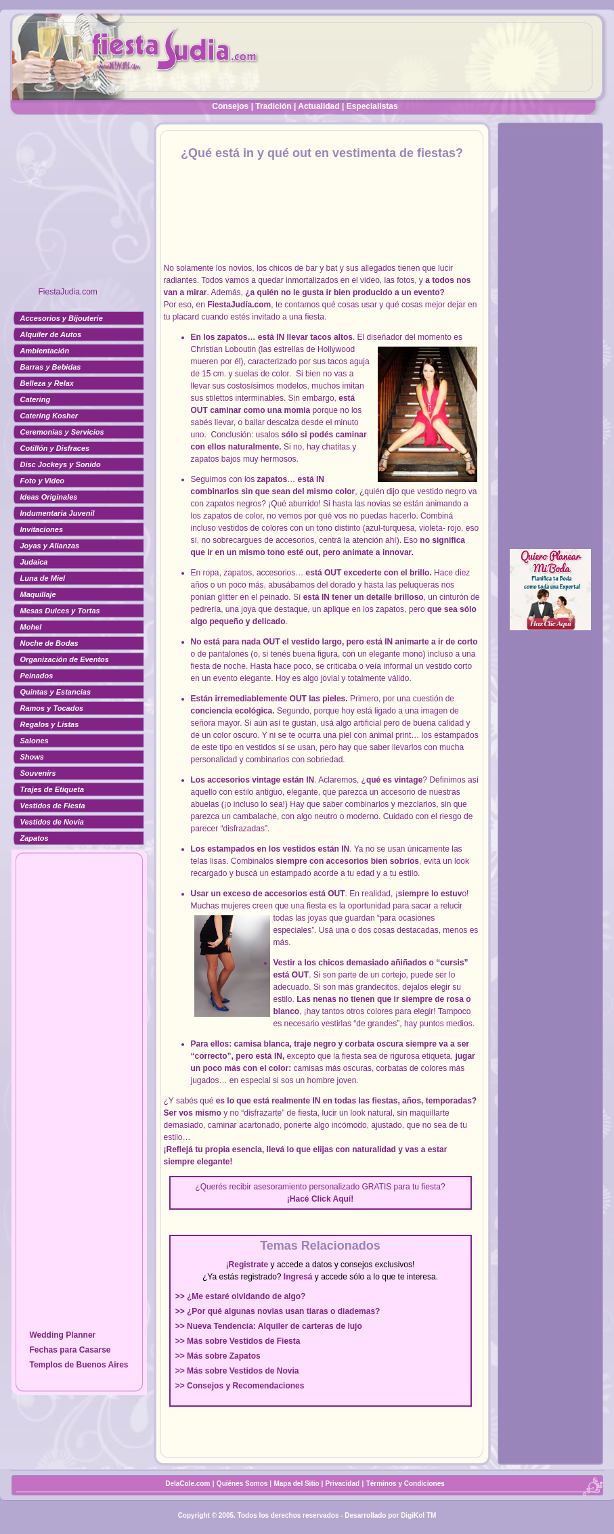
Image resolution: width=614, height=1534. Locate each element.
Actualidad (318, 106)
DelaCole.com (187, 1483)
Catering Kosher (49, 416)
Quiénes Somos (243, 1483)
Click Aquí (331, 1199)
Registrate (249, 1264)
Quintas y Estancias (55, 692)
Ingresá (298, 1276)
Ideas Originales (49, 497)
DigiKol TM (418, 1515)
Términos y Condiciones (405, 1483)
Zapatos (34, 838)
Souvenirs (38, 773)
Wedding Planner (62, 1335)
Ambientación (45, 351)
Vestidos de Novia (52, 822)
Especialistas (372, 106)
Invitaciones (42, 529)
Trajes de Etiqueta (52, 789)
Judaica (34, 562)
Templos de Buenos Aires (78, 1364)
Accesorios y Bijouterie (61, 318)
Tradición (273, 106)
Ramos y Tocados (52, 708)
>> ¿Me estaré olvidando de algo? (240, 1296)
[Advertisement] (79, 206)
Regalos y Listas (49, 724)
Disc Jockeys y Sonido (60, 464)
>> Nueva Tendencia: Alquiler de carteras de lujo (268, 1326)
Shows (32, 757)
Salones (34, 741)
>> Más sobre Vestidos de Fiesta (238, 1341)
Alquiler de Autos (51, 334)
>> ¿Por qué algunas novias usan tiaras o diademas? (277, 1311)
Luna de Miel (43, 578)
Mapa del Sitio (296, 1483)
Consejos (230, 106)
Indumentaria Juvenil (57, 513)
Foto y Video (42, 481)
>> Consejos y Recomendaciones (240, 1385)
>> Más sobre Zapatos (218, 1356)
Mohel (31, 627)
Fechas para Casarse (69, 1350)
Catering (35, 399)
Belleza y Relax (47, 383)
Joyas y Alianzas (50, 546)
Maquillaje (38, 594)
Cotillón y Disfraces (55, 448)
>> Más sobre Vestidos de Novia (237, 1371)
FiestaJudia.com (68, 292)
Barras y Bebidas (50, 367)
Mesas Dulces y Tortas (60, 611)
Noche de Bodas (49, 643)
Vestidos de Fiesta (52, 806)
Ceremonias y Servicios (62, 432)
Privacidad (343, 1483)
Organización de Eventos (64, 659)
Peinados (36, 676)
